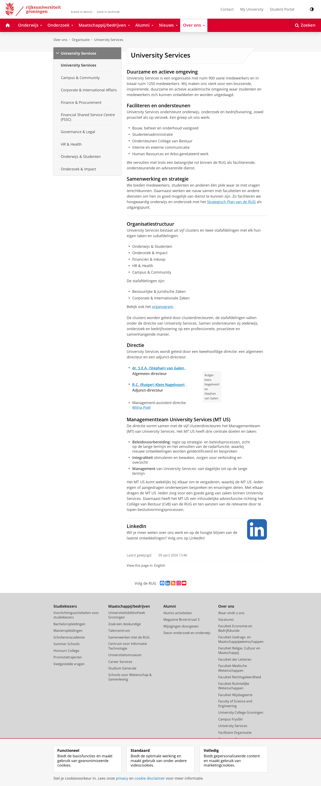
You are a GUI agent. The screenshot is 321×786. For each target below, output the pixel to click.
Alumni (169, 606)
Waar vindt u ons (231, 613)
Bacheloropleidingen (69, 624)
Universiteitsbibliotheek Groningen (126, 615)
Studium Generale (122, 668)
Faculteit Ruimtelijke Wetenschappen (233, 686)
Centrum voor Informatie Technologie (127, 646)
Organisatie (81, 39)
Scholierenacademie (69, 637)
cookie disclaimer (150, 778)
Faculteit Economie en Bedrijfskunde (235, 628)
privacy (122, 778)
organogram (162, 306)
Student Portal (282, 9)
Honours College (66, 650)
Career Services (120, 661)
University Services (108, 39)
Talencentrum (119, 630)
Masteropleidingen (68, 630)
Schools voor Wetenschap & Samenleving (130, 677)
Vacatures (226, 619)
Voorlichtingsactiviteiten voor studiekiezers (76, 615)
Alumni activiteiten (177, 613)
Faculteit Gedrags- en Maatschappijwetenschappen (240, 639)
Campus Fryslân (230, 719)
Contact (227, 9)
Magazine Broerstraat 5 (181, 619)
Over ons (60, 39)
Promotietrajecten (67, 657)
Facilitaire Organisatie (235, 732)
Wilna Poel (141, 407)
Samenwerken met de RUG (129, 637)
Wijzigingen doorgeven (181, 626)
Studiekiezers (65, 606)
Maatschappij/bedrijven (129, 606)
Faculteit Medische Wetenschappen (232, 668)
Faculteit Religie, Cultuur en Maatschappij (239, 650)
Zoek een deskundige (124, 624)
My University (251, 9)
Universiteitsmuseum (124, 655)
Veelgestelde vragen (69, 664)
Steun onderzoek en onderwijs (186, 633)
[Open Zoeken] (305, 25)
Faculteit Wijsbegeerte (235, 695)
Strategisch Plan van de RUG (231, 201)
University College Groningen (240, 712)
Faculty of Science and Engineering (235, 703)
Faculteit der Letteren (234, 659)
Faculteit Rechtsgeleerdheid (239, 677)
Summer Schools (66, 644)
